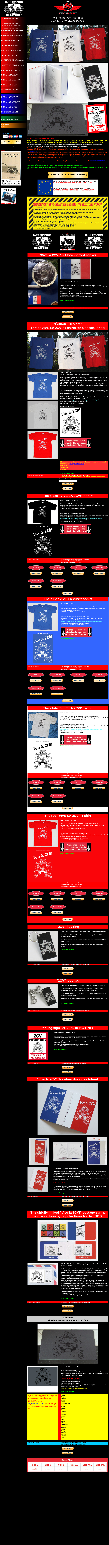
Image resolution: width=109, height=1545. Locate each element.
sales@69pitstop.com (76, 464)
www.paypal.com (32, 151)
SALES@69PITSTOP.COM (35, 1403)
